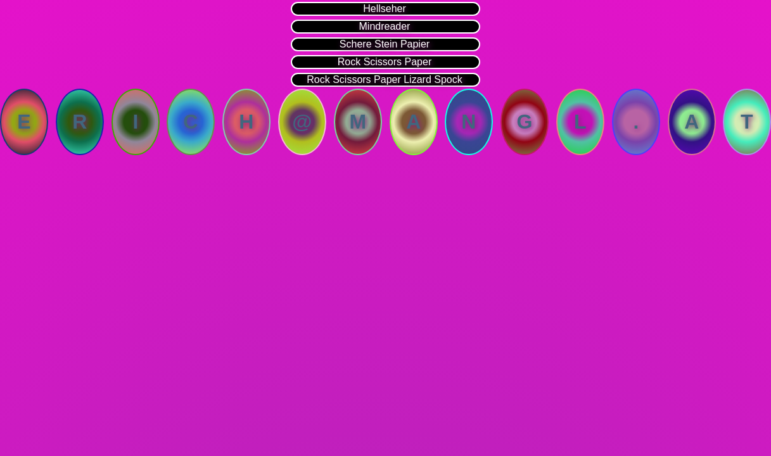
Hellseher (384, 8)
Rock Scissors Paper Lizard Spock (384, 79)
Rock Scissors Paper (385, 61)
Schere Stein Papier (385, 44)
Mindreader (385, 26)
